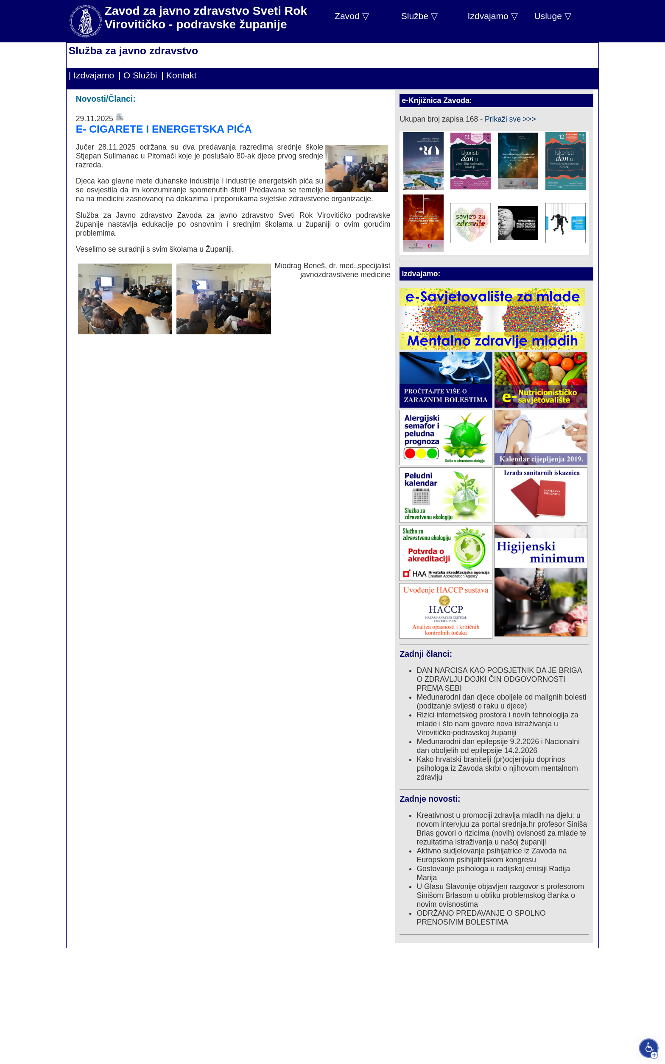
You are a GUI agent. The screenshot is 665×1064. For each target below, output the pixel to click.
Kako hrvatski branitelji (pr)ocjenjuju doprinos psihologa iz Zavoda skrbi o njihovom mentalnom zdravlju (497, 768)
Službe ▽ (419, 16)
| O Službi (137, 75)
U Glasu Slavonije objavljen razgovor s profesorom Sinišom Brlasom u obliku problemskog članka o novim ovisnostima (500, 895)
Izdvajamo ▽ (493, 16)
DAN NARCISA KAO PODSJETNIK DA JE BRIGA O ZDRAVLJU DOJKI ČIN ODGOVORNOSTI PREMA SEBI (498, 679)
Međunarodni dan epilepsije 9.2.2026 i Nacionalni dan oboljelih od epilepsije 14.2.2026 (497, 746)
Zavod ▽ (352, 16)
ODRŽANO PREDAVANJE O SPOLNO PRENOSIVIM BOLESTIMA (480, 917)
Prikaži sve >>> (510, 119)
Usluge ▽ (552, 16)
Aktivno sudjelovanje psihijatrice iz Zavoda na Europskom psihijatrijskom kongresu (491, 855)
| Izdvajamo (92, 75)
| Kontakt (179, 75)
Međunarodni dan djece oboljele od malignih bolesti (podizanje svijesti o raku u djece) (501, 701)
